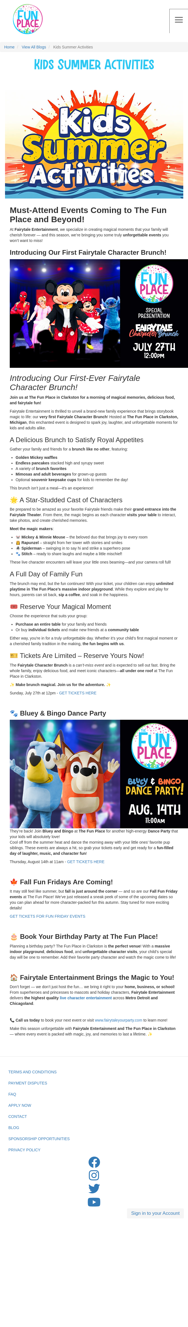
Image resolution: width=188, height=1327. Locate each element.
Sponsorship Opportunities (39, 1139)
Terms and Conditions (32, 1072)
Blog (13, 1127)
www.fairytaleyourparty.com (118, 1020)
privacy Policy (24, 1150)
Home (9, 47)
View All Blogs (34, 47)
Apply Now (19, 1105)
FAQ (12, 1094)
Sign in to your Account (155, 1213)
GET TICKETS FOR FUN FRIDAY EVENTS (47, 916)
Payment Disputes (27, 1083)
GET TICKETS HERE (77, 693)
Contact (17, 1116)
